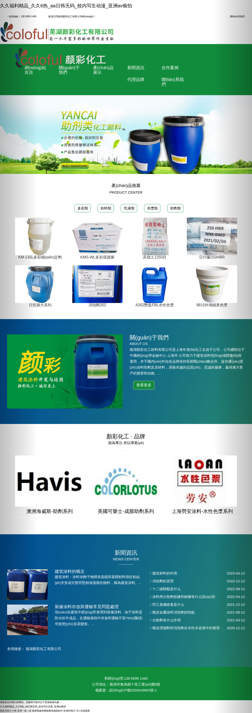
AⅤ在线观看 (83, 710)
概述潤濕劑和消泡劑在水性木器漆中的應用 (185, 628)
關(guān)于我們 (69, 70)
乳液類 (128, 208)
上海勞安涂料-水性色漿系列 (202, 511)
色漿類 (152, 208)
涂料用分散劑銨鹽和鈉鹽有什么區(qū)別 (182, 597)
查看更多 (143, 385)
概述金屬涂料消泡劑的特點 (172, 612)
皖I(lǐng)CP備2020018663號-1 (133, 690)
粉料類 (105, 208)
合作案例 (170, 67)
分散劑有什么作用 (165, 620)
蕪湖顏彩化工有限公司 (43, 649)
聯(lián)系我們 (173, 82)
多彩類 (82, 208)
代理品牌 (135, 79)
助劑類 (175, 208)
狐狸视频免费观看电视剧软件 (47, 710)
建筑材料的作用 (163, 573)
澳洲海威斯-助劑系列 (49, 511)
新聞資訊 (135, 67)
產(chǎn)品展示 (103, 70)
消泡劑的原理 (162, 581)
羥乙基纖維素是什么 (167, 604)
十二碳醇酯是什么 (165, 589)
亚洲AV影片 (69, 710)
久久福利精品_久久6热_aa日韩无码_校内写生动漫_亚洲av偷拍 (66, 5)
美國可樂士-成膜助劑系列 (126, 511)
